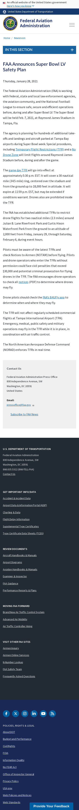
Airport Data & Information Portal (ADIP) (25, 505)
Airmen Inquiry (11, 648)
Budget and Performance (17, 739)
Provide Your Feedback (51, 806)
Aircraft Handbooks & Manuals (20, 555)
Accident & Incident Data (17, 498)
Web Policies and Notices (17, 795)
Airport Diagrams (12, 562)
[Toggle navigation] (72, 25)
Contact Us (9, 474)
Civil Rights (9, 746)
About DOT (9, 732)
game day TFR (18, 170)
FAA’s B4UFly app (54, 297)
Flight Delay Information (16, 519)
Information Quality (13, 760)
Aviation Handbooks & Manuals (20, 569)
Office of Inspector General (18, 774)
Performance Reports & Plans (20, 590)
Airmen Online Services (16, 655)
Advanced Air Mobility (15, 619)
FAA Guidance (10, 583)
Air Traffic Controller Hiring (17, 626)
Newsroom (19, 38)
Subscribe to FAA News (24, 414)
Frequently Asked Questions (19, 676)
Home (7, 38)
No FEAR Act (10, 767)
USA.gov (7, 788)
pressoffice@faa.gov (20, 405)
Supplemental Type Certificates (21, 526)
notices (23, 282)
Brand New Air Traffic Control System (23, 612)
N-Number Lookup (13, 662)
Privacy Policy (11, 781)
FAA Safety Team (12, 669)
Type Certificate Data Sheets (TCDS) (23, 533)
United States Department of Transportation (30, 11)
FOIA (5, 753)
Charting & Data (11, 512)
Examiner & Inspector (15, 576)
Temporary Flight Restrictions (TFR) (40, 149)
